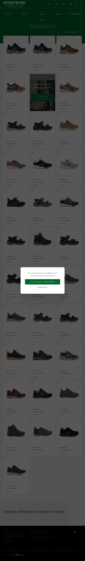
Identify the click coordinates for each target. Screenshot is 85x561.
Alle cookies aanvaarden (42, 282)
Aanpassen (43, 287)
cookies (49, 273)
